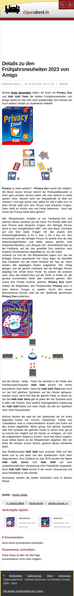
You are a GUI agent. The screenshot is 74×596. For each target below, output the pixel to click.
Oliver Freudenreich (64, 526)
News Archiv (36, 503)
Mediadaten (15, 575)
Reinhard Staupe (59, 523)
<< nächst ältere (15, 503)
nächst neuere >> (58, 503)
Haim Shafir (22, 523)
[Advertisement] (38, 40)
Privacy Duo (51, 519)
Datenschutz (34, 575)
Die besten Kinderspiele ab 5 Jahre (23, 591)
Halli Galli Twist (17, 519)
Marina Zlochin (23, 526)
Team (50, 575)
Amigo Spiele (19, 494)
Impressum (64, 575)
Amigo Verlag (31, 523)
